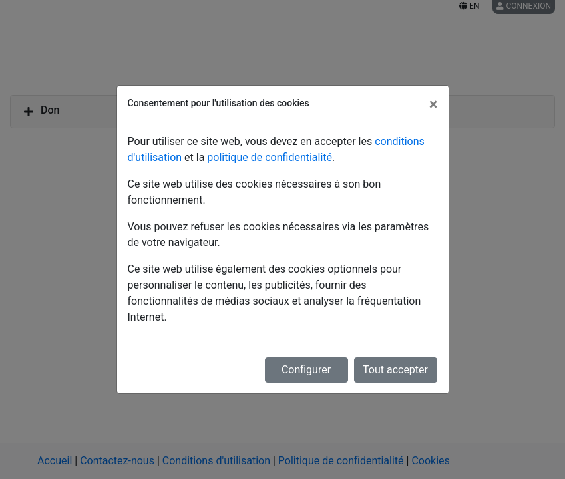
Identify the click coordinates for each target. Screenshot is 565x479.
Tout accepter (395, 369)
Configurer (306, 369)
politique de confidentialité (269, 157)
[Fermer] (434, 104)
